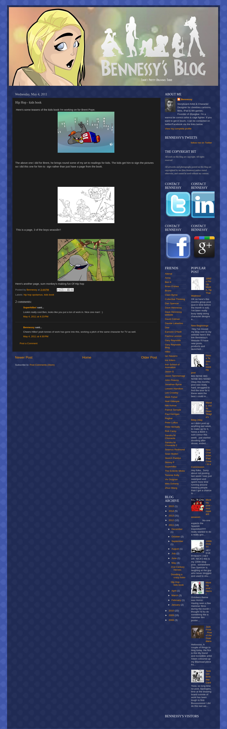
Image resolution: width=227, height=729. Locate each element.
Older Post (149, 357)
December (176, 529)
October (176, 536)
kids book (49, 294)
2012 (172, 520)
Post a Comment (29, 343)
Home (86, 357)
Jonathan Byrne (173, 384)
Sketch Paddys (173, 458)
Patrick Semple (173, 409)
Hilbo (167, 351)
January (176, 604)
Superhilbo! (30, 307)
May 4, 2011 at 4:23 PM (35, 316)
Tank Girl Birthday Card (208, 677)
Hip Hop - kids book (177, 583)
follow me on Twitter (201, 142)
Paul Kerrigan (172, 414)
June (174, 558)
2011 (172, 525)
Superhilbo (170, 466)
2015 (172, 506)
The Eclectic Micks (175, 471)
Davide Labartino (174, 323)
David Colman (172, 319)
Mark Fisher (171, 397)
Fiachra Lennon (173, 336)
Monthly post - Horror (209, 588)
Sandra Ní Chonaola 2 (171, 444)
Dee (167, 327)
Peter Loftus (171, 422)
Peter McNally (172, 427)
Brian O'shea (172, 286)
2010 (172, 610)
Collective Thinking (175, 299)
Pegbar (169, 418)
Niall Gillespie (172, 401)
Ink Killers (170, 360)
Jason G (169, 371)
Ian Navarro (171, 356)
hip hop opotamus (33, 294)
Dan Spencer (172, 303)
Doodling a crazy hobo (178, 576)
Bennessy (29, 327)
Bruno (168, 290)
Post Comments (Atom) (42, 365)
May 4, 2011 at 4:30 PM (35, 336)
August (175, 549)
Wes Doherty (172, 483)
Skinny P (169, 462)
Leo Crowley (171, 392)
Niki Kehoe (170, 405)
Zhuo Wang (171, 488)
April (174, 590)
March (175, 595)
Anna (168, 278)
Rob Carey (170, 431)
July (173, 553)
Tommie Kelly (172, 475)
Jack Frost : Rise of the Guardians (209, 634)
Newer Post (23, 357)
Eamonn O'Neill (173, 331)
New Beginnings (200, 325)
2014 (172, 511)
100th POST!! (209, 544)
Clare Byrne (171, 295)
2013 (172, 515)
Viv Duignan (171, 479)
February (176, 600)
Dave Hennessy (173, 307)
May (174, 563)
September (177, 541)
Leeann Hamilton (174, 388)
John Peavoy (172, 380)
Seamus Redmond (175, 449)
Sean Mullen (171, 453)
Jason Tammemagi (175, 376)
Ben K (168, 282)
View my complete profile (178, 128)
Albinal (168, 273)
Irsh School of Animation (172, 366)
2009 (172, 615)
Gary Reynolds (173, 340)
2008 (172, 620)
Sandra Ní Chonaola (170, 437)
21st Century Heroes (178, 568)
